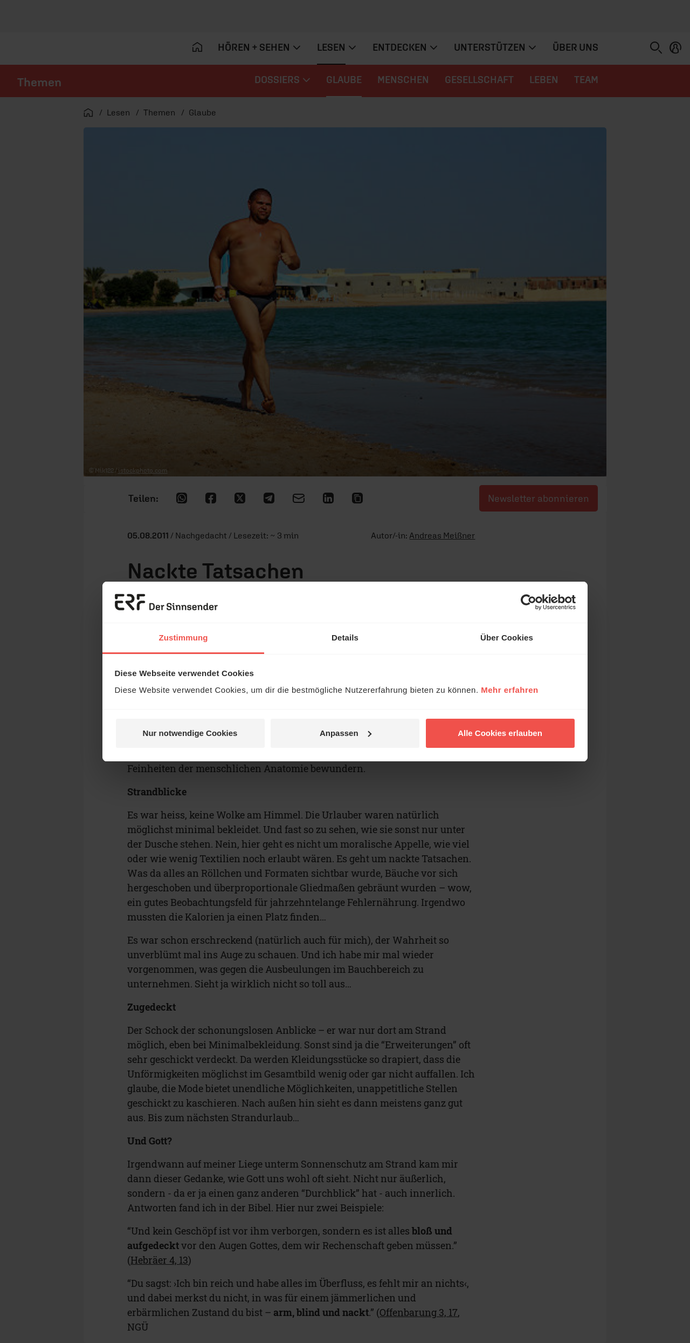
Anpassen (345, 733)
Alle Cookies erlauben (500, 733)
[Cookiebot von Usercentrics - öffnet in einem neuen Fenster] (528, 602)
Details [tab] (345, 637)
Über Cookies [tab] (506, 637)
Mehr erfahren (510, 689)
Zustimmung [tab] (183, 637)
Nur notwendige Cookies (190, 733)
